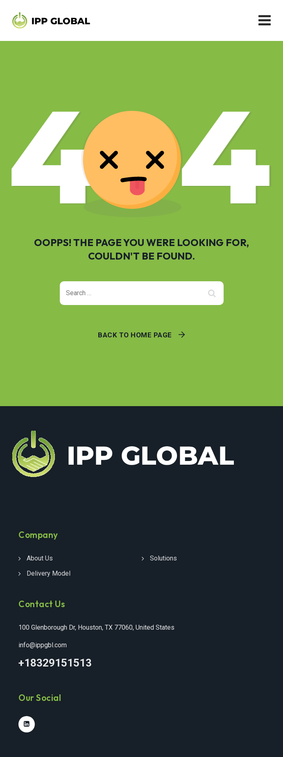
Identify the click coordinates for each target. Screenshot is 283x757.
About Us (40, 558)
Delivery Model (48, 573)
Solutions (163, 558)
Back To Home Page (135, 335)
